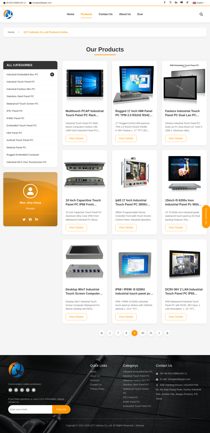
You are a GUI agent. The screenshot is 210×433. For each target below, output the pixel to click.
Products (86, 14)
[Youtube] (181, 3)
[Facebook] (164, 3)
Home (70, 14)
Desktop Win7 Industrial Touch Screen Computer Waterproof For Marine (83, 293)
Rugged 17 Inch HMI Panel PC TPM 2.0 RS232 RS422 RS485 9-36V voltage (133, 115)
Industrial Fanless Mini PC (136, 380)
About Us (125, 14)
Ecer (140, 14)
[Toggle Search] (201, 14)
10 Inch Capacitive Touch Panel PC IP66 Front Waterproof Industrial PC (83, 204)
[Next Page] (159, 333)
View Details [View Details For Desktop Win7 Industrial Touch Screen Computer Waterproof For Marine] (76, 316)
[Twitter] (170, 3)
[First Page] (102, 333)
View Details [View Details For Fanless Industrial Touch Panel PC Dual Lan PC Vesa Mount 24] (176, 138)
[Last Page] (167, 333)
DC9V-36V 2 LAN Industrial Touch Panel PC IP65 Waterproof (184, 293)
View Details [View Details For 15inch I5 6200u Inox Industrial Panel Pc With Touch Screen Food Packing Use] (176, 227)
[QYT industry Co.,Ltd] (16, 370)
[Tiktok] (187, 3)
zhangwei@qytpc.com (42, 3)
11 (150, 333)
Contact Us (106, 14)
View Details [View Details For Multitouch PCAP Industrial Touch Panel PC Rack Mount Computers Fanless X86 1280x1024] (76, 138)
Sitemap (140, 425)
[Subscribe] (61, 409)
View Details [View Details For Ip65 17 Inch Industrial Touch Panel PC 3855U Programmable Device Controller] (126, 227)
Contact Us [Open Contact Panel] (206, 216)
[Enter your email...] (29, 409)
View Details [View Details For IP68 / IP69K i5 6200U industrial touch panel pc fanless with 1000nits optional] (126, 316)
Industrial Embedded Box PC (138, 371)
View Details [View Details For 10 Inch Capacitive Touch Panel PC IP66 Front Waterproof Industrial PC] (76, 227)
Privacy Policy (97, 389)
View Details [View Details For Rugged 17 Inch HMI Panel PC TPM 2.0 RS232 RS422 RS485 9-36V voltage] (126, 138)
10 (142, 333)
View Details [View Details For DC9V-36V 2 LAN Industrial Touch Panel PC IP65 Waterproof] (176, 316)
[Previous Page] (110, 333)
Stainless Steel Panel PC (136, 384)
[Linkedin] (176, 3)
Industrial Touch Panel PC (136, 376)
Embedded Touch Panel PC (137, 406)
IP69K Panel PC (131, 402)
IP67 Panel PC (130, 397)
